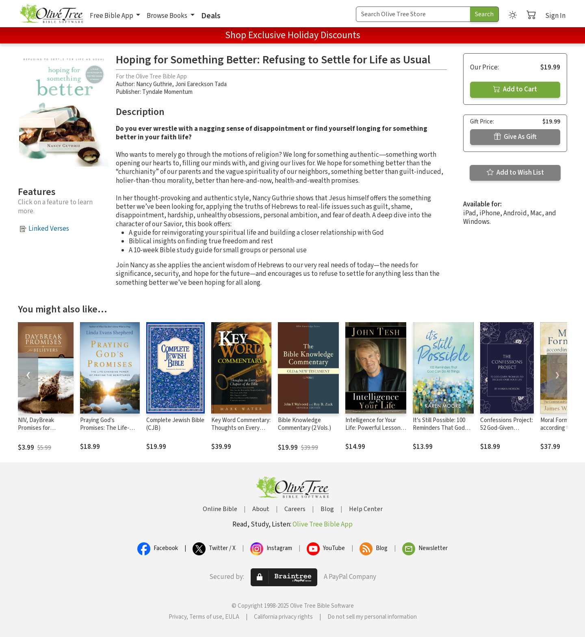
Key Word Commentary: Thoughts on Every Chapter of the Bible (241, 428)
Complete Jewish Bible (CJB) (175, 424)
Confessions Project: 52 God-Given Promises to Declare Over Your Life (506, 432)
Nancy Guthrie (154, 84)
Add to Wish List (515, 173)
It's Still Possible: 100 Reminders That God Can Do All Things (439, 428)
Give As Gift (515, 137)
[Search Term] (413, 14)
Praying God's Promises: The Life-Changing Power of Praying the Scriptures (108, 432)
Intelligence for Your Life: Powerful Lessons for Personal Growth (374, 428)
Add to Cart (515, 89)
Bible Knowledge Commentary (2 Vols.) (304, 424)
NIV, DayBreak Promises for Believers (36, 428)
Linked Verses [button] (48, 229)
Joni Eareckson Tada (201, 84)
